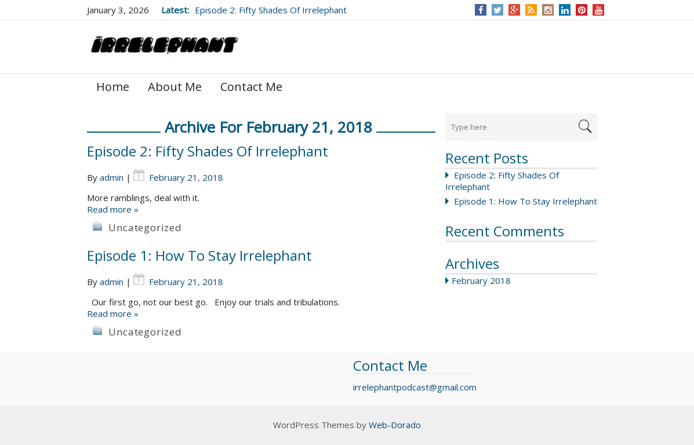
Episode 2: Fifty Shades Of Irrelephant (271, 10)
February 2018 (481, 280)
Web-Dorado (395, 425)
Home (112, 86)
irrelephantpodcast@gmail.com (415, 387)
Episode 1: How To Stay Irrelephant (525, 201)
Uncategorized (144, 227)
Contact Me (251, 86)
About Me (175, 86)
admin (111, 177)
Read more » (113, 209)
